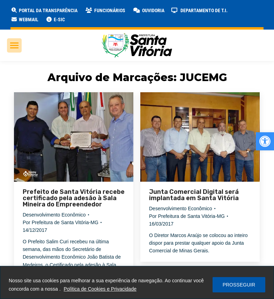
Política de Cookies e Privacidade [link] (100, 289)
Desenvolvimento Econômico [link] (54, 215)
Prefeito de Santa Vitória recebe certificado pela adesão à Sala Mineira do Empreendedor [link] (74, 198)
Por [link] (60, 222)
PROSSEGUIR (239, 285)
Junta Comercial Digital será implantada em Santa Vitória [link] (194, 195)
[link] (265, 141)
